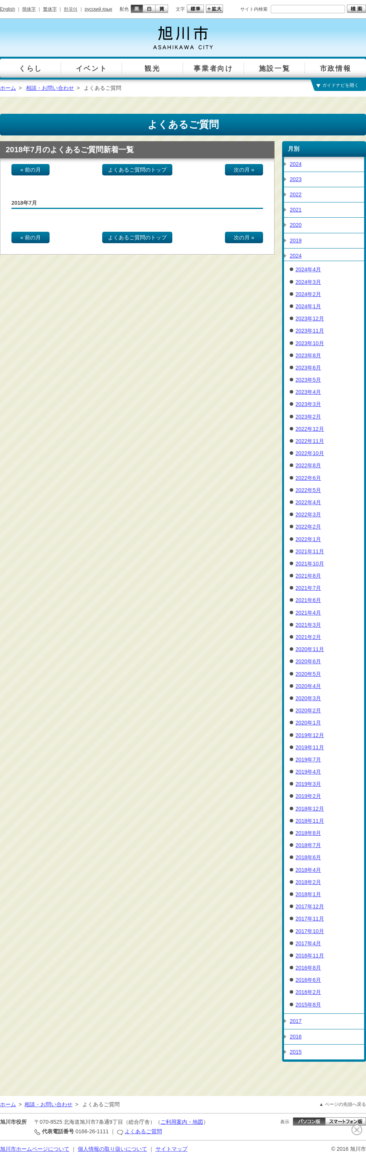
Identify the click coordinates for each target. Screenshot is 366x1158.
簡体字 (29, 9)
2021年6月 (308, 600)
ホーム (8, 88)
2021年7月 (308, 588)
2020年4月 (308, 686)
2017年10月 (309, 931)
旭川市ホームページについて (34, 1149)
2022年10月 (309, 453)
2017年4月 (308, 943)
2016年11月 (309, 956)
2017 (296, 1021)
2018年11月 (309, 821)
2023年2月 (308, 417)
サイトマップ (172, 1149)
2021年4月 (308, 613)
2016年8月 (308, 968)
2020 (296, 225)
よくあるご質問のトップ (137, 170)
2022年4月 (308, 502)
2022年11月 (309, 441)
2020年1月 (308, 723)
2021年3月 (308, 625)
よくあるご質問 (143, 1131)
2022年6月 (308, 478)
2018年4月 (308, 870)
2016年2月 (308, 992)
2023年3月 (308, 404)
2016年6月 (308, 980)
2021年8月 (308, 576)
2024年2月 (308, 294)
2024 (296, 164)
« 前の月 (30, 170)
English (7, 9)
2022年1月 (308, 539)
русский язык (98, 9)
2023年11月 (309, 331)
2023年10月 (309, 343)
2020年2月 (308, 710)
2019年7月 (308, 760)
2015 (296, 1052)
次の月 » (244, 170)
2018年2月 (308, 882)
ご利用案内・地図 (182, 1122)
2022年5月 (308, 490)
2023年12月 (309, 318)
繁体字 (50, 9)
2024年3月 (308, 282)
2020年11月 (309, 649)
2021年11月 (309, 551)
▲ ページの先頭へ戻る (342, 1104)
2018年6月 (308, 857)
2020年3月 (308, 698)
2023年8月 (308, 355)
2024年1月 (308, 306)
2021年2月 (308, 637)
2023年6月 (308, 368)
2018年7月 (308, 845)
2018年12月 (309, 809)
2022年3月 (308, 514)
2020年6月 (308, 661)
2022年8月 (308, 465)
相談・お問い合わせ (50, 88)
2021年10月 (309, 564)
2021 (296, 210)
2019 (296, 240)
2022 (296, 194)
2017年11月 (309, 919)
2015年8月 (308, 1005)
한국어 (70, 9)
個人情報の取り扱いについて (112, 1149)
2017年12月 (309, 906)
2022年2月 (308, 527)
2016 (296, 1037)
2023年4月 (308, 392)
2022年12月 (309, 429)
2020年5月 (308, 674)
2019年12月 (309, 735)
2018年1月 (308, 894)
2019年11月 (309, 747)
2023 (296, 179)
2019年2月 (308, 796)
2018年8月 (308, 833)
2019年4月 (308, 772)
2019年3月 (308, 784)
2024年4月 (308, 269)
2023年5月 (308, 380)
